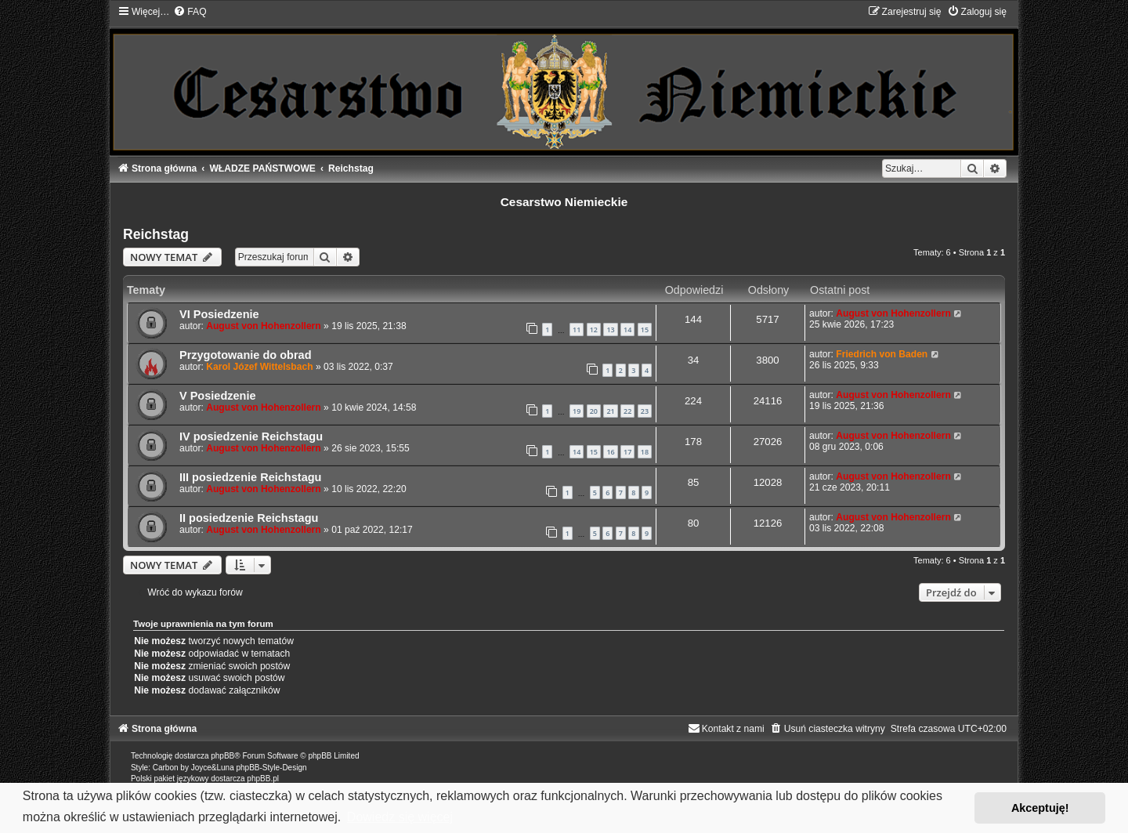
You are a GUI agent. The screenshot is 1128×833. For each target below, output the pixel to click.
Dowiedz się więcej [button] (400, 817)
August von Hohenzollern (263, 326)
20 (594, 411)
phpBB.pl (263, 778)
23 (645, 411)
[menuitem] (189, 11)
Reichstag (156, 234)
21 (610, 411)
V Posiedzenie (217, 395)
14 (627, 329)
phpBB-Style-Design (271, 767)
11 (576, 329)
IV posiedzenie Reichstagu (251, 436)
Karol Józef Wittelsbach (259, 366)
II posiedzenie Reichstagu (248, 518)
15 (645, 329)
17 (627, 452)
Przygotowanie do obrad (245, 355)
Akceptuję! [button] (1040, 808)
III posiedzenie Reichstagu (250, 477)
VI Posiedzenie (219, 314)
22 (627, 411)
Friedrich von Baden (881, 354)
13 (610, 329)
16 (610, 452)
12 (594, 329)
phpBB (222, 756)
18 (645, 452)
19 (576, 411)
